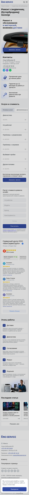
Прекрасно (14, 489)
